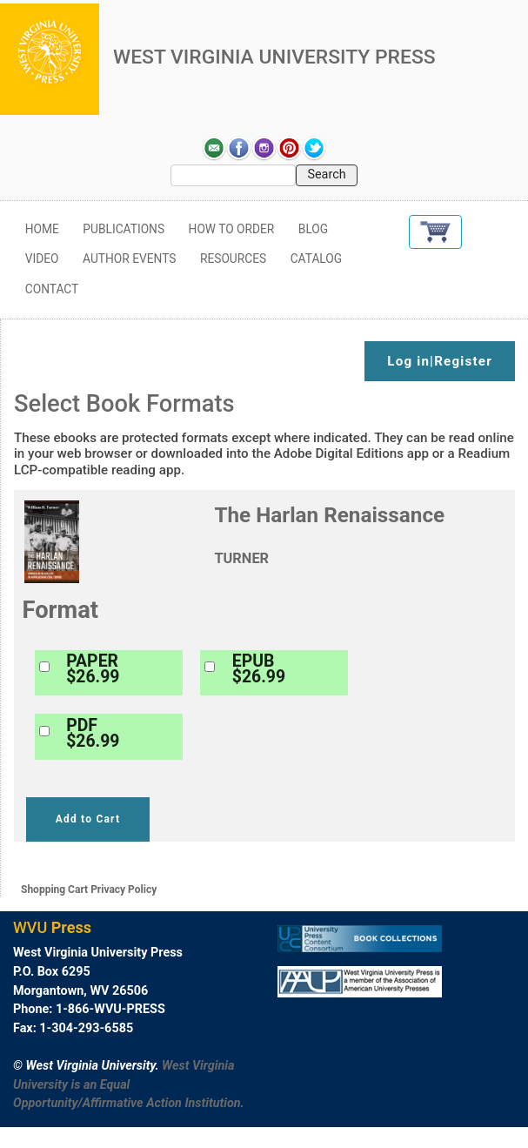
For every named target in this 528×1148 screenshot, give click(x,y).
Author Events (129, 258)
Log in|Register (439, 361)
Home (42, 229)
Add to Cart (88, 819)
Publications (123, 229)
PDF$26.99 (92, 733)
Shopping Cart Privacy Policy (89, 889)
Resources (233, 258)
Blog (313, 229)
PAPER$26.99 (92, 669)
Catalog (317, 258)
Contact (52, 289)
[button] (435, 232)
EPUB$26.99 (258, 669)
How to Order (232, 229)
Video (42, 258)
